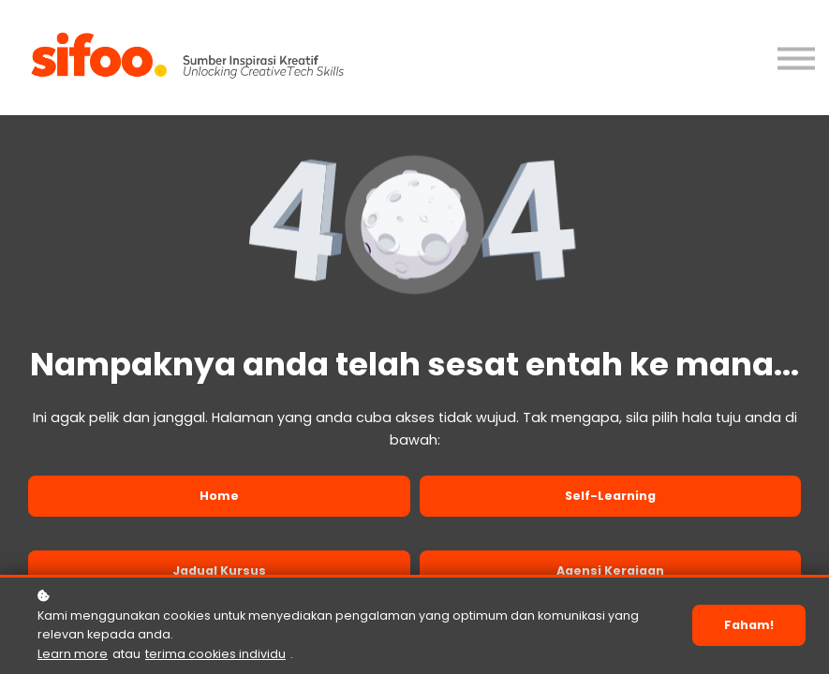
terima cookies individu (215, 657)
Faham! (749, 628)
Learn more (72, 657)
